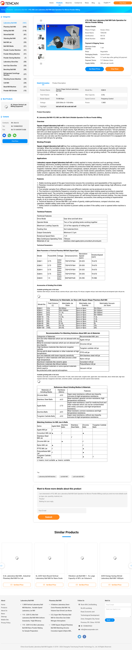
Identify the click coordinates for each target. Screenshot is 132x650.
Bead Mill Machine (15, 87)
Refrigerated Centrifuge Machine (15, 74)
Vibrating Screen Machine (15, 79)
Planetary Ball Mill (15, 27)
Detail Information (43, 83)
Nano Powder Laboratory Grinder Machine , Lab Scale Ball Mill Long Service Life (49, 578)
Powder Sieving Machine (15, 58)
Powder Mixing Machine (15, 54)
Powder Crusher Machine (15, 50)
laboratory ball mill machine (47, 476)
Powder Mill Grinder (15, 91)
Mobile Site (5, 620)
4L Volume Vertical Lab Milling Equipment (18, 105)
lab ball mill (64, 476)
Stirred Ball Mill (15, 34)
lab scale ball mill (78, 476)
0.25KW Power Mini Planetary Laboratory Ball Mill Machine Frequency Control (14, 578)
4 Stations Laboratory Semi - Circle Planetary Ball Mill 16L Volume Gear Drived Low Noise (61, 607)
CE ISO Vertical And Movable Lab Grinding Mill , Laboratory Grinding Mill (81, 578)
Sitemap (4, 617)
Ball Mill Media (15, 46)
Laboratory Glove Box (15, 62)
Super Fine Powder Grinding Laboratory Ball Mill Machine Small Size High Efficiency (114, 578)
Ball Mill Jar (15, 42)
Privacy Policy (5, 623)
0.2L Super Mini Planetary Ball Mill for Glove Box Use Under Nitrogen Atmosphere (61, 618)
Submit (48, 517)
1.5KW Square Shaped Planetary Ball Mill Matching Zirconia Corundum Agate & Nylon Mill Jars (62, 628)
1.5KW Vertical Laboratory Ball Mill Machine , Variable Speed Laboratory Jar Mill (32, 607)
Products (4, 607)
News (3, 614)
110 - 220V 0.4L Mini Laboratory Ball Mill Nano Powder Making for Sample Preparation (33, 628)
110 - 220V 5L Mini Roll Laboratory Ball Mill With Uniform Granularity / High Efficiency (33, 618)
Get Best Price (94, 69)
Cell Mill (15, 83)
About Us (4, 610)
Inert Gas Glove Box (15, 66)
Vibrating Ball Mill (15, 38)
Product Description (59, 83)
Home (3, 604)
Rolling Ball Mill (15, 31)
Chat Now (123, 3)
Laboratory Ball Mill (15, 23)
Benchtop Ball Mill (15, 69)
